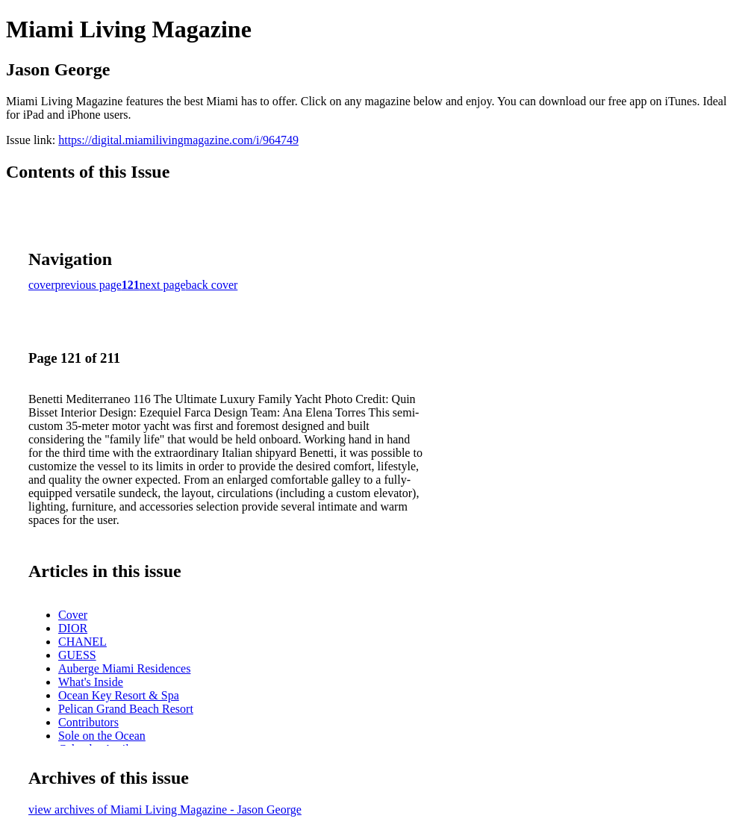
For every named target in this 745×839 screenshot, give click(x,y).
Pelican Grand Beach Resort (125, 708)
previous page (88, 284)
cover (41, 284)
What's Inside (90, 682)
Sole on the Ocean (102, 735)
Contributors (88, 722)
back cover (212, 284)
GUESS (77, 655)
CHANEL (82, 641)
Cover (72, 614)
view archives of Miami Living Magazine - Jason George (165, 809)
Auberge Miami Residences (124, 668)
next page (163, 284)
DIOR (72, 628)
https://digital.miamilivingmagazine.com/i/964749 (178, 140)
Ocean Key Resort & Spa (118, 695)
